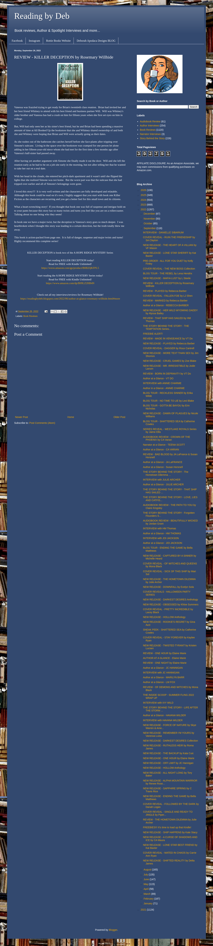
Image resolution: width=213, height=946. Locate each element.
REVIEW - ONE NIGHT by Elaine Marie (165, 662)
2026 (144, 190)
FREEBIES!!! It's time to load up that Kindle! (167, 827)
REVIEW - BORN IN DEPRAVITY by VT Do (167, 373)
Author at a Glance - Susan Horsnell (163, 467)
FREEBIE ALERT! (153, 333)
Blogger (113, 929)
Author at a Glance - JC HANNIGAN (163, 667)
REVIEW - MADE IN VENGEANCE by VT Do (168, 338)
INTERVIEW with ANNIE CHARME (162, 383)
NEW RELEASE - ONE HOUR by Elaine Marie (168, 758)
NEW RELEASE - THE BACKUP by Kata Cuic (168, 753)
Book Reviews (30, 316)
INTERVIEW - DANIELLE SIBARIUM (163, 232)
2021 (144, 909)
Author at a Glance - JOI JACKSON (162, 543)
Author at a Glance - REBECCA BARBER (166, 305)
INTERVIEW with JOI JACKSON (161, 538)
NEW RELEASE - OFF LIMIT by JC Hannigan (168, 763)
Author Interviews (149, 125)
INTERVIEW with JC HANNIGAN (161, 672)
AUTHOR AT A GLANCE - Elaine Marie (164, 658)
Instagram (34, 40)
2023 (144, 204)
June (147, 879)
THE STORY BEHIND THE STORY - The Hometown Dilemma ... (165, 473)
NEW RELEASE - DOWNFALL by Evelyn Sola (168, 587)
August (148, 869)
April (146, 888)
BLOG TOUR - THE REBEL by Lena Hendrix (167, 273)
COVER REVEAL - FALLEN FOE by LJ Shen (168, 295)
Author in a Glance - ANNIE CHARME (164, 388)
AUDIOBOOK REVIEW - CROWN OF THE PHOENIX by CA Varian (166, 438)
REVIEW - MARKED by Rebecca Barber (165, 300)
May (146, 884)
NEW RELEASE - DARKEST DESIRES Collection (170, 740)
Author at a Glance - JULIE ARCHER (163, 484)
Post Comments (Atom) (42, 422)
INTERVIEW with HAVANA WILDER (163, 720)
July (146, 874)
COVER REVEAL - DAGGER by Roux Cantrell (168, 348)
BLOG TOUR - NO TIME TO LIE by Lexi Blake (168, 400)
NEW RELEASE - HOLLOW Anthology (164, 617)
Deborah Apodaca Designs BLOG (96, 40)
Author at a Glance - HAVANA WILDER (164, 715)
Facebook (17, 40)
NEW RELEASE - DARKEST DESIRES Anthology (170, 599)
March (147, 893)
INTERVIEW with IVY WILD (158, 702)
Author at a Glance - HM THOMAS (162, 533)
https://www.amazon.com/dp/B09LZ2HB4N (70, 283)
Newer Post (21, 417)
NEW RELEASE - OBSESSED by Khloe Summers (170, 604)
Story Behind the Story (152, 138)
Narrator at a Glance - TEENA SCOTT (164, 444)
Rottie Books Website (58, 40)
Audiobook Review (150, 121)
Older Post (119, 417)
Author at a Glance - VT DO (158, 378)
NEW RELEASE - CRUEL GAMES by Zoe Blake (169, 360)
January (148, 903)
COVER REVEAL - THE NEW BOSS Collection (169, 268)
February (149, 898)
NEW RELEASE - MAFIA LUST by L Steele (166, 278)
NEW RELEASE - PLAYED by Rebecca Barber (169, 343)
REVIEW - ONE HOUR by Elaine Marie (164, 653)
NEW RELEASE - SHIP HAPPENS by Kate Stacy (170, 832)
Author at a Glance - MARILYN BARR (163, 677)
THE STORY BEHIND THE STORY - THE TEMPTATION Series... (166, 327)
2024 (144, 199)
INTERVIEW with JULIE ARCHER (161, 479)
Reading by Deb (41, 16)
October (148, 223)
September (150, 228)
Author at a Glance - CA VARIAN (161, 449)
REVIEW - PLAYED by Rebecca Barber (165, 291)
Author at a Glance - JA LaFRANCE (162, 462)
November (150, 218)
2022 (144, 209)
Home (70, 417)
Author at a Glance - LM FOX (159, 682)
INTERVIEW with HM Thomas (159, 528)
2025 (144, 195)
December (150, 213)
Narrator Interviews (150, 134)
